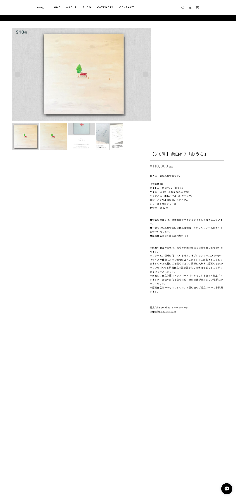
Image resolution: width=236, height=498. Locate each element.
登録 (140, 462)
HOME (56, 7)
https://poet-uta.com (163, 189)
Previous (17, 71)
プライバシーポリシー (118, 475)
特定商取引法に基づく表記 (118, 480)
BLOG (87, 7)
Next (133, 71)
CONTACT (126, 7)
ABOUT (71, 7)
